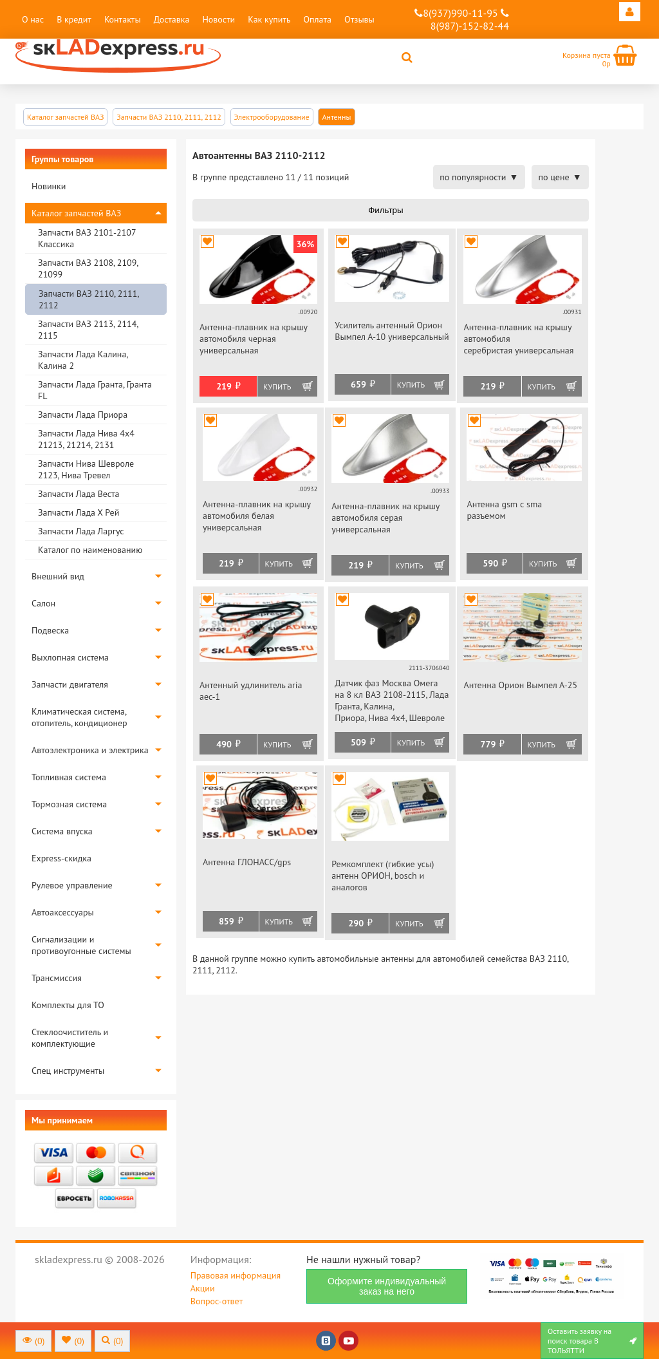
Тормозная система (69, 804)
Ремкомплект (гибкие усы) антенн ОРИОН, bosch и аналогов (382, 875)
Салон (43, 603)
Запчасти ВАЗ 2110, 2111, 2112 (88, 299)
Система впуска (62, 831)
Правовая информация (235, 1275)
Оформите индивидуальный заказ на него (387, 1286)
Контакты (122, 19)
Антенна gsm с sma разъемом (504, 509)
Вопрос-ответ (216, 1301)
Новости (218, 19)
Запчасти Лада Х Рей (78, 512)
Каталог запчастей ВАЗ (76, 213)
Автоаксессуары (63, 912)
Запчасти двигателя (70, 684)
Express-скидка (61, 858)
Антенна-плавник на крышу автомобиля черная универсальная (253, 338)
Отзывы (359, 19)
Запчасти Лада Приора (82, 414)
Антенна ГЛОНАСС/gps (247, 862)
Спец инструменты (68, 1070)
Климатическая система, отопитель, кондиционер (79, 717)
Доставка (172, 19)
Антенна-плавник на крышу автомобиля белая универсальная (256, 515)
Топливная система (69, 777)
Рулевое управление (72, 885)
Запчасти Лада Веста (78, 494)
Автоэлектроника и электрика (90, 750)
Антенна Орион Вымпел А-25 (520, 685)
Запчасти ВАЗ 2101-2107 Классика (87, 238)
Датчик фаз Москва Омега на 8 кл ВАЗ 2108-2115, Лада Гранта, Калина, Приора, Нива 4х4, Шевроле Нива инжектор (392, 701)
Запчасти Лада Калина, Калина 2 (82, 359)
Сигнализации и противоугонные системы (81, 945)
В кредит (74, 19)
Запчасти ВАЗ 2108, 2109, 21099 (88, 268)
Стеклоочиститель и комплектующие (70, 1037)
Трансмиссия (57, 978)
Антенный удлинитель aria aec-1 (251, 690)
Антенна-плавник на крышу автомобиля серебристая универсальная (518, 338)
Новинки (49, 186)
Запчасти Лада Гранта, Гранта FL (95, 390)
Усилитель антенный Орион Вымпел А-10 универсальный (392, 330)
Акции (202, 1288)
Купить (277, 386)
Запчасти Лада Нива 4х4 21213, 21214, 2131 (86, 439)
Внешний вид (58, 576)
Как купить (269, 19)
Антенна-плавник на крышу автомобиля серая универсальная (385, 517)
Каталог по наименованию (90, 550)
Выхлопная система (70, 657)
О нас (33, 19)
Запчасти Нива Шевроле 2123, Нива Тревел (86, 469)
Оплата (317, 19)
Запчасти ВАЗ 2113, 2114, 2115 (88, 329)
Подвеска (50, 630)
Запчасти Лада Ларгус (81, 531)
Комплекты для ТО (68, 1005)
